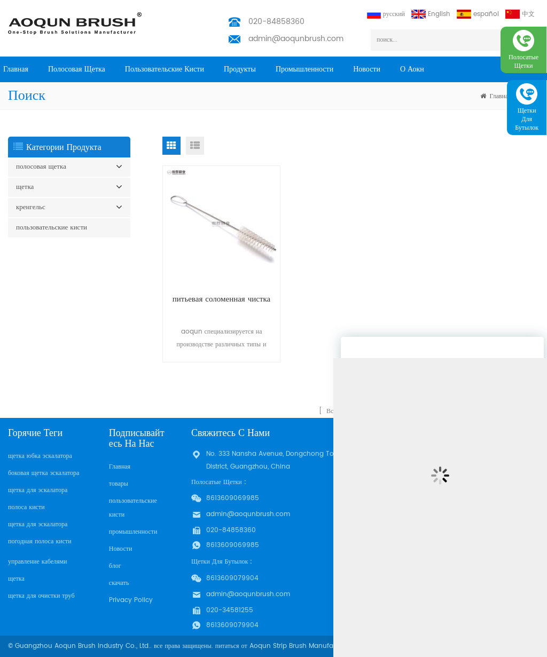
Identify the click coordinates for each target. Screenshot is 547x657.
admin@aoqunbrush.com (295, 39)
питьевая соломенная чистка (221, 299)
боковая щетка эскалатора (43, 473)
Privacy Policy (131, 600)
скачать (119, 583)
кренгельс (30, 207)
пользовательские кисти (164, 69)
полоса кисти (26, 507)
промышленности (304, 69)
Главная (15, 69)
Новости (366, 69)
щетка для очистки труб (41, 596)
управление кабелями (37, 562)
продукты (240, 69)
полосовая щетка (76, 69)
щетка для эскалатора (37, 490)
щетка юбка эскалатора (40, 456)
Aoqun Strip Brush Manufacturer (300, 646)
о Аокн (412, 69)
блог (115, 566)
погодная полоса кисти (40, 541)
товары (118, 484)
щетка (25, 187)
